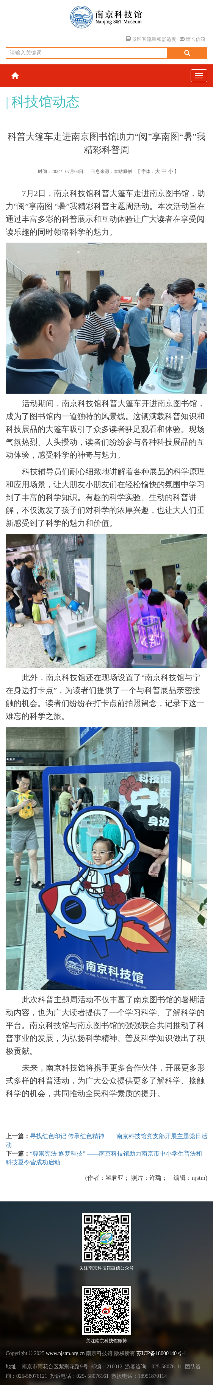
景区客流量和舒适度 (151, 39)
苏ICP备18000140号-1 (161, 1353)
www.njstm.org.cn (65, 1353)
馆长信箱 (192, 39)
